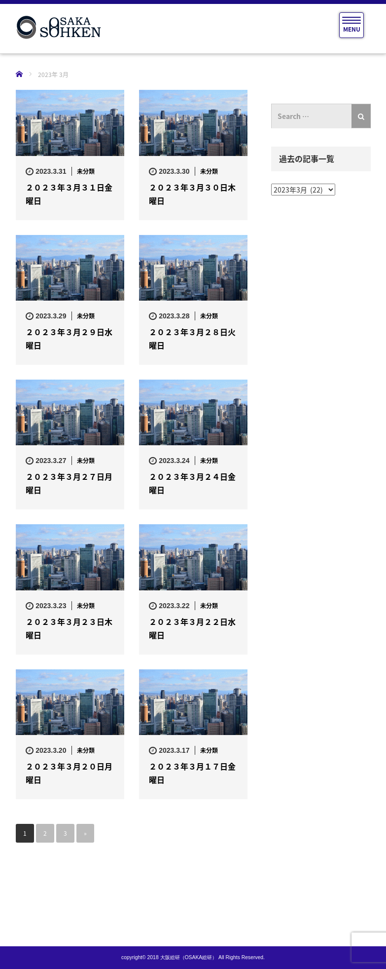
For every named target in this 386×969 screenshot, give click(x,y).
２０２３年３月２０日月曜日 (69, 772)
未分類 (86, 171)
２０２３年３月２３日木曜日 (69, 628)
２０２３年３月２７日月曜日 (69, 483)
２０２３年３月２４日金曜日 (192, 483)
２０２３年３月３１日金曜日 (69, 193)
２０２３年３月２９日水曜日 (69, 338)
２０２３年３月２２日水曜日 (192, 628)
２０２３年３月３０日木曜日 (192, 193)
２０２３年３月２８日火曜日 (192, 338)
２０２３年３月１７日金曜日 (192, 772)
